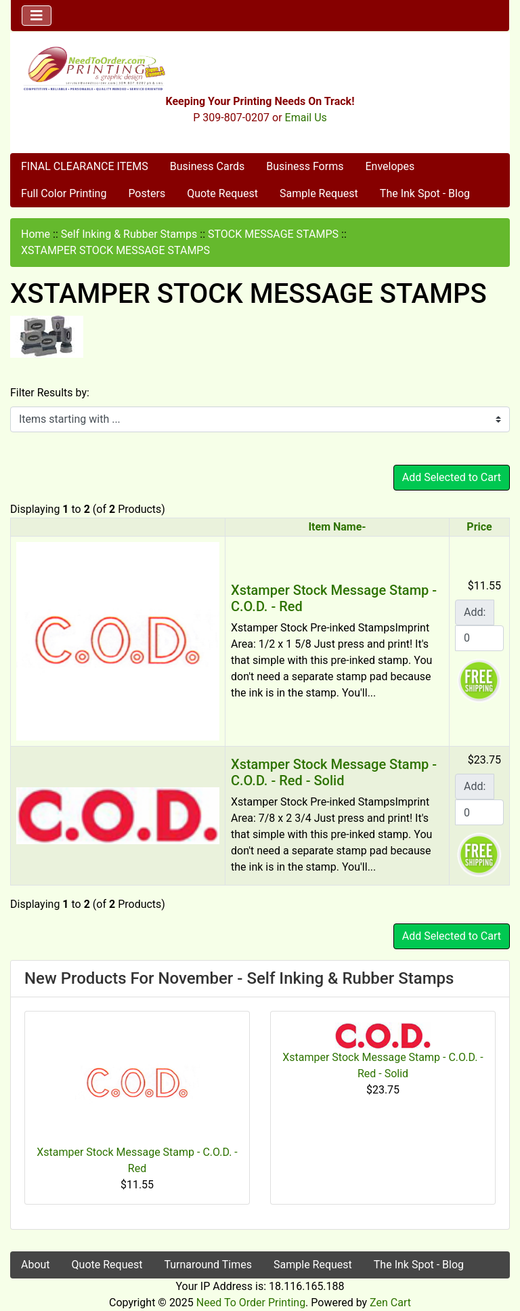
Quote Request (222, 193)
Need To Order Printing (250, 1302)
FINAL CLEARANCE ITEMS (84, 166)
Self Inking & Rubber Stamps (129, 234)
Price (479, 526)
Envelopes (389, 166)
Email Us (306, 117)
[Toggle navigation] (36, 15)
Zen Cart (390, 1302)
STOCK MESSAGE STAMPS (273, 234)
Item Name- (337, 526)
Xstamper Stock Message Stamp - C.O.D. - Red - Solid (334, 772)
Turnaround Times (208, 1264)
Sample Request (319, 193)
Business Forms (304, 166)
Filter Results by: (49, 392)
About (35, 1264)
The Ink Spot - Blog (425, 193)
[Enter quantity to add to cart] (479, 638)
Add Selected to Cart (451, 477)
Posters (146, 193)
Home (35, 234)
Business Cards (207, 166)
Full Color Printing (63, 193)
